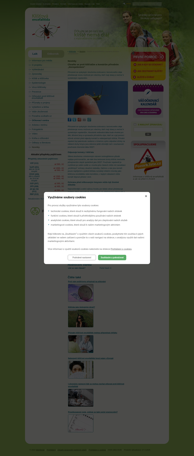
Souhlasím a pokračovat (112, 257)
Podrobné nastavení (81, 257)
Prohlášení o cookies (121, 249)
